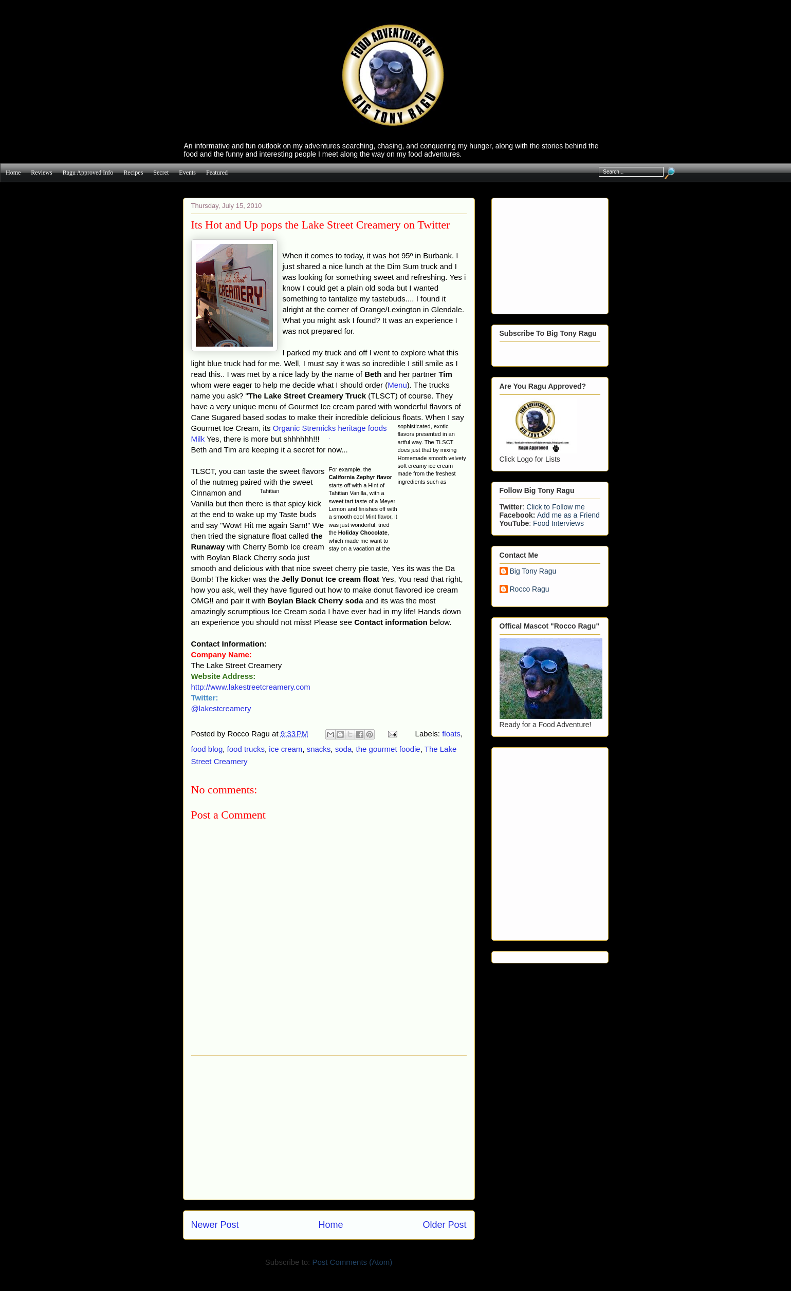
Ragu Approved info (88, 172)
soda (343, 749)
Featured (217, 172)
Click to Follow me (555, 507)
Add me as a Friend (568, 515)
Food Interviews (558, 523)
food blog (207, 749)
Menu (397, 385)
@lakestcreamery (221, 708)
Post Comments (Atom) (352, 1262)
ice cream (285, 749)
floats (451, 733)
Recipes (133, 172)
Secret (161, 172)
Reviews (41, 172)
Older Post (444, 1225)
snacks (319, 749)
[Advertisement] (329, 1128)
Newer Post (215, 1225)
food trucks (246, 749)
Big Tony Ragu (533, 571)
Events (187, 172)
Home (13, 172)
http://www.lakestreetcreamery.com (250, 686)
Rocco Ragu (529, 589)
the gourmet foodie (388, 749)
